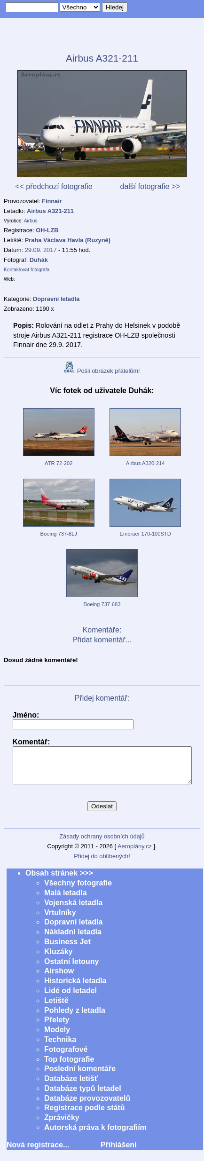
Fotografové (65, 1056)
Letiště (56, 1007)
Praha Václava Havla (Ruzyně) (67, 240)
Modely (57, 1037)
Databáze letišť (71, 1086)
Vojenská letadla (73, 910)
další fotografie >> (150, 186)
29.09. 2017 (41, 249)
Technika (60, 1046)
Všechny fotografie (78, 890)
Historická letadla (75, 988)
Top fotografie (69, 1066)
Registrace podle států (84, 1115)
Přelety (56, 1027)
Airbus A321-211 (50, 210)
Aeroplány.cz (135, 853)
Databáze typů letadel (82, 1095)
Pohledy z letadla (74, 1017)
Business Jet (67, 949)
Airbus (31, 220)
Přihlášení (118, 1152)
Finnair (52, 201)
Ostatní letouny (71, 968)
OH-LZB (47, 230)
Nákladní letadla (73, 939)
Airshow (59, 978)
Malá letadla (65, 900)
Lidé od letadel (70, 998)
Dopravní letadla (73, 929)
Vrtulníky (60, 920)
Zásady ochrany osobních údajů (101, 843)
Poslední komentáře (80, 1076)
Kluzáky (58, 959)
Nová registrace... (38, 1152)
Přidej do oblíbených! (102, 863)
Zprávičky (61, 1125)
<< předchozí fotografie (54, 186)
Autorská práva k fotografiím (95, 1134)
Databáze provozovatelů (87, 1105)
